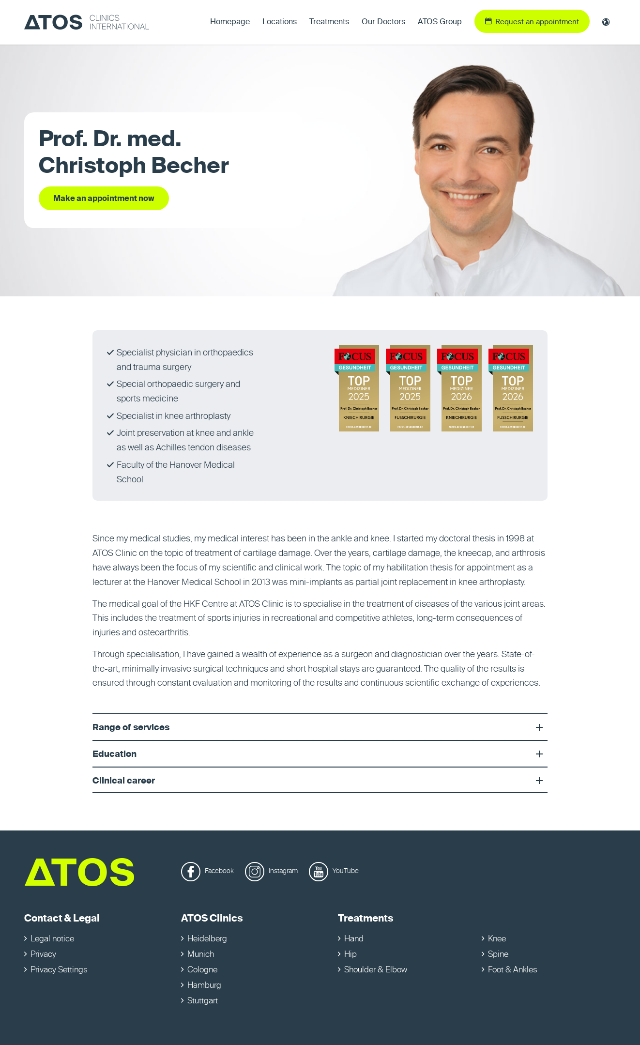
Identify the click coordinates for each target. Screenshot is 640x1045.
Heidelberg (207, 939)
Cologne (202, 970)
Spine (498, 955)
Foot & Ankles (512, 970)
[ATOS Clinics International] (87, 22)
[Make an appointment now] (104, 198)
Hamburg (204, 986)
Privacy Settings (59, 970)
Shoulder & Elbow (375, 970)
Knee (497, 939)
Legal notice (52, 939)
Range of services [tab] (320, 728)
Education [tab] (320, 754)
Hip (350, 955)
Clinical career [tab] (320, 781)
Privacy (43, 955)
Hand (354, 939)
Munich (200, 955)
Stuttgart (202, 1001)
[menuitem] (230, 22)
